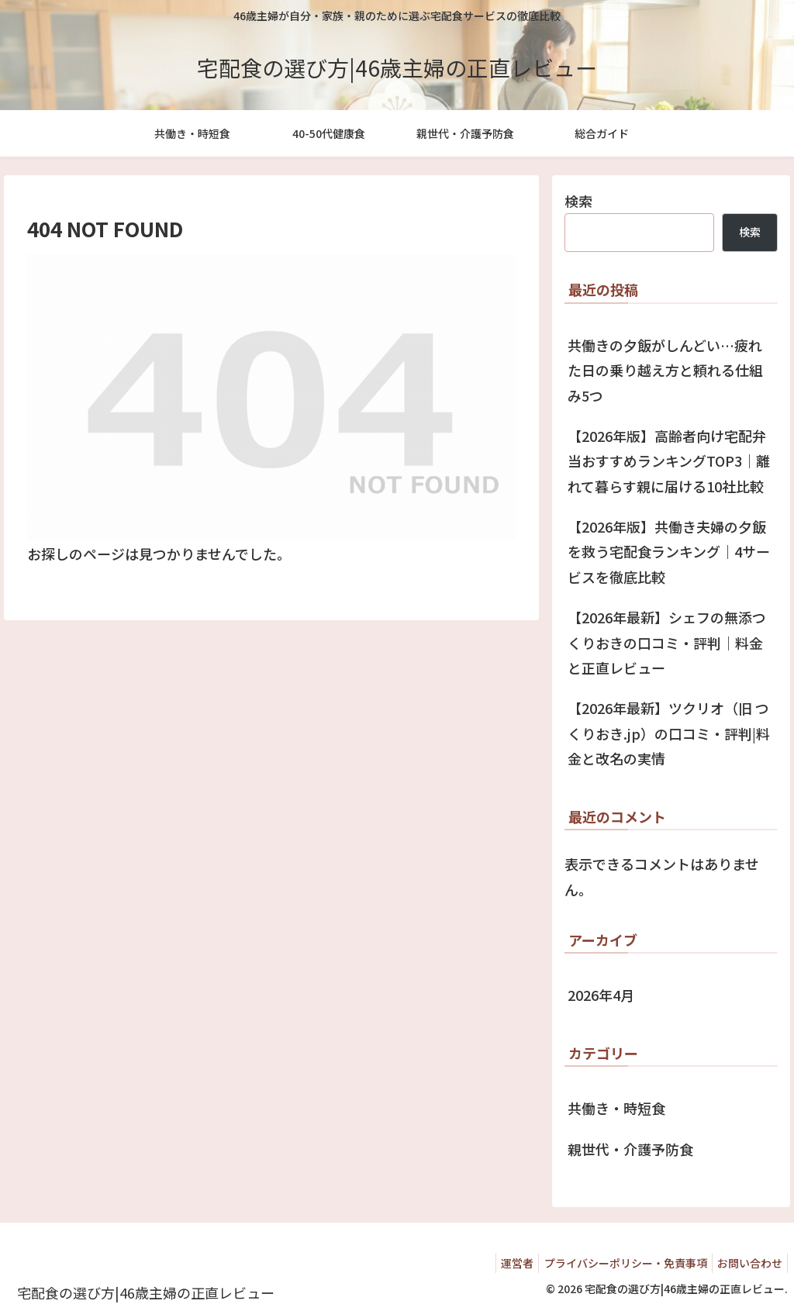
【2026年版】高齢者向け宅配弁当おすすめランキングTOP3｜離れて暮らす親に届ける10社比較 (669, 461)
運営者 (502, 1263)
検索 (578, 201)
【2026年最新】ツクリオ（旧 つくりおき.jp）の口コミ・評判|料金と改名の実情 (669, 733)
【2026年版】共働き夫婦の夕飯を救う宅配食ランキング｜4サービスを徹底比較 (669, 551)
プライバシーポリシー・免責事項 (616, 1263)
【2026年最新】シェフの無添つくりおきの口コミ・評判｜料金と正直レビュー (667, 642)
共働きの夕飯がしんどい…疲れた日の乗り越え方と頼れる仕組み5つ (665, 370)
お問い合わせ (746, 1263)
